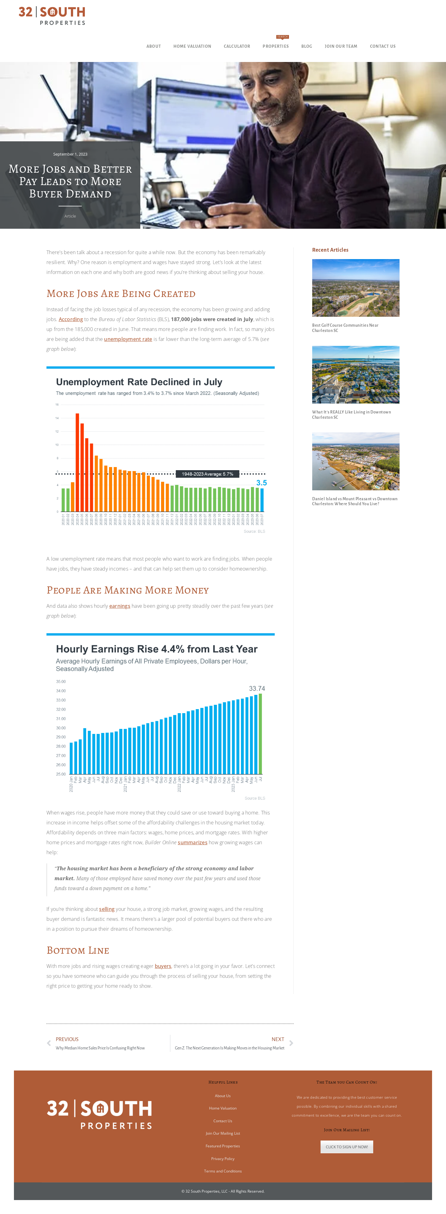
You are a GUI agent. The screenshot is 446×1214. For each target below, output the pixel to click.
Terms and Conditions (223, 1171)
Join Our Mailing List (223, 1133)
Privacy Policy (222, 1158)
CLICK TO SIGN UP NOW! (347, 1147)
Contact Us (222, 1121)
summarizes (193, 842)
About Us (223, 1095)
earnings (119, 606)
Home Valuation (223, 1108)
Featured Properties (223, 1146)
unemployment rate (128, 339)
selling (107, 909)
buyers (163, 966)
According (71, 319)
